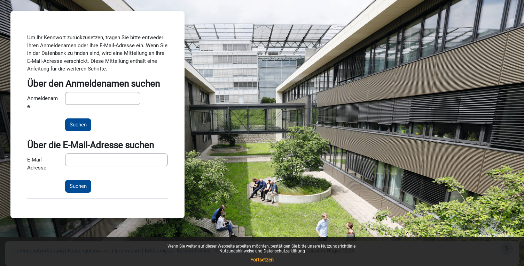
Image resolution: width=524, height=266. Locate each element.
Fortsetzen (262, 260)
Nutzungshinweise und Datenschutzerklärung (262, 251)
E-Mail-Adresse (36, 164)
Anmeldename (42, 102)
